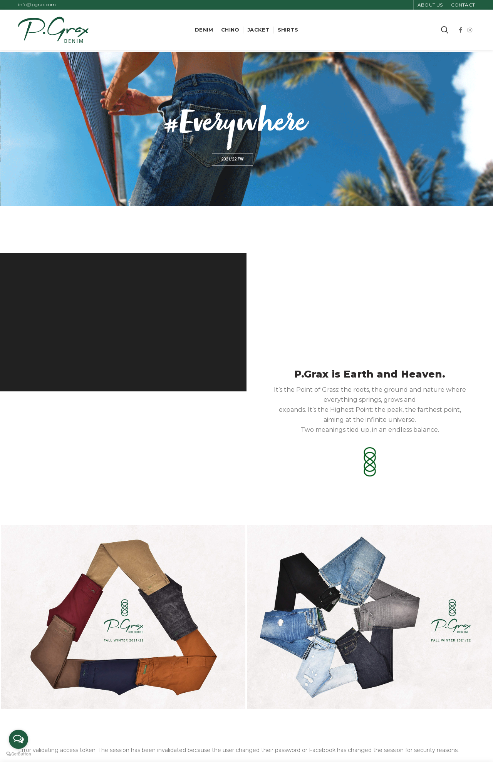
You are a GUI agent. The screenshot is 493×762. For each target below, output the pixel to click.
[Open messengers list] (18, 739)
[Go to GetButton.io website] (18, 754)
